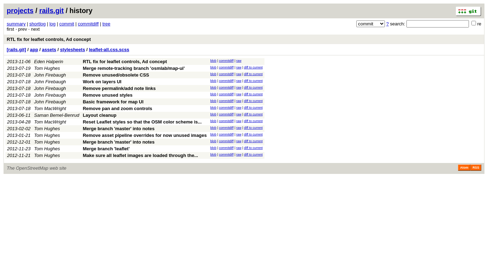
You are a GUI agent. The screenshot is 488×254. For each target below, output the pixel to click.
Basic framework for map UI (113, 101)
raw (239, 60)
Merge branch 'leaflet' (106, 148)
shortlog (37, 23)
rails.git (51, 10)
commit (66, 23)
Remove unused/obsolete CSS (116, 75)
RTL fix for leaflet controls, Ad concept (49, 39)
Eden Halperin (48, 61)
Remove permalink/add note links (119, 88)
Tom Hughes (47, 68)
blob (213, 60)
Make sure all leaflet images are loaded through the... (140, 155)
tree (106, 23)
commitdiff (88, 23)
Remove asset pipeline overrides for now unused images (145, 135)
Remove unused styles (107, 95)
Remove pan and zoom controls (117, 108)
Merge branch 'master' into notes (118, 128)
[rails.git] (16, 49)
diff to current (253, 67)
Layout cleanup (99, 115)
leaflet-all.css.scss (109, 49)
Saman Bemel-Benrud (56, 115)
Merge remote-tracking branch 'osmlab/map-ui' (134, 68)
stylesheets (72, 49)
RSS (475, 167)
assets (49, 49)
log (52, 23)
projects (20, 10)
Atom (464, 167)
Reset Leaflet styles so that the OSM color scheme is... (142, 122)
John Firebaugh (50, 75)
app (34, 49)
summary (16, 23)
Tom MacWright (50, 108)
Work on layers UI (102, 81)
